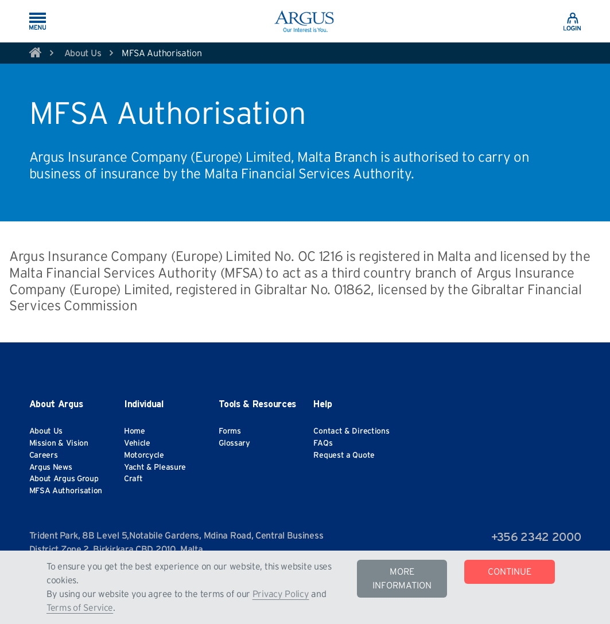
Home (134, 431)
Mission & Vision (58, 443)
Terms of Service (79, 608)
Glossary (234, 443)
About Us (83, 53)
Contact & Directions (351, 431)
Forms (230, 431)
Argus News (50, 467)
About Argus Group (64, 479)
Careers (43, 455)
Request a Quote (344, 455)
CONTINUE (509, 571)
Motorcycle (144, 455)
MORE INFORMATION (402, 578)
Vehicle (137, 443)
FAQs (322, 443)
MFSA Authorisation (66, 491)
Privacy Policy (280, 594)
